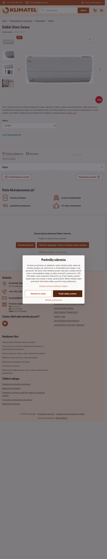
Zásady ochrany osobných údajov (53, 286)
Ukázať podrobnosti (53, 300)
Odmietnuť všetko (38, 293)
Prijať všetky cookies (67, 293)
